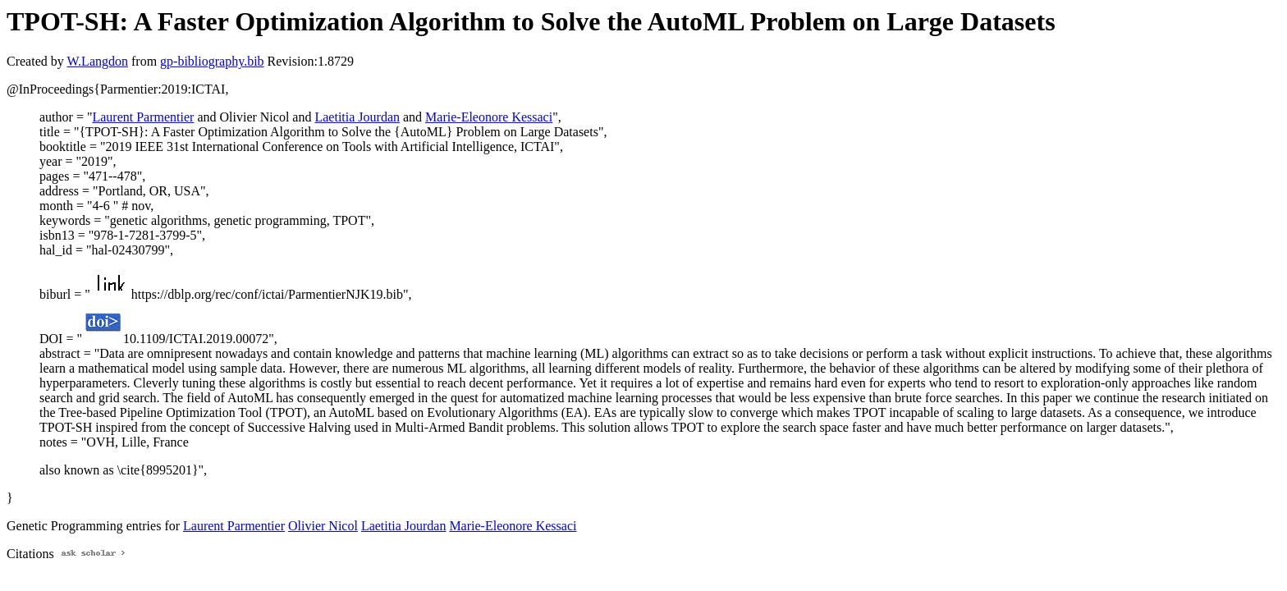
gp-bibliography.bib (212, 61)
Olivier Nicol (323, 526)
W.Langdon (97, 61)
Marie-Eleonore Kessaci (488, 117)
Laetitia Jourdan (357, 117)
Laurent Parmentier (143, 117)
